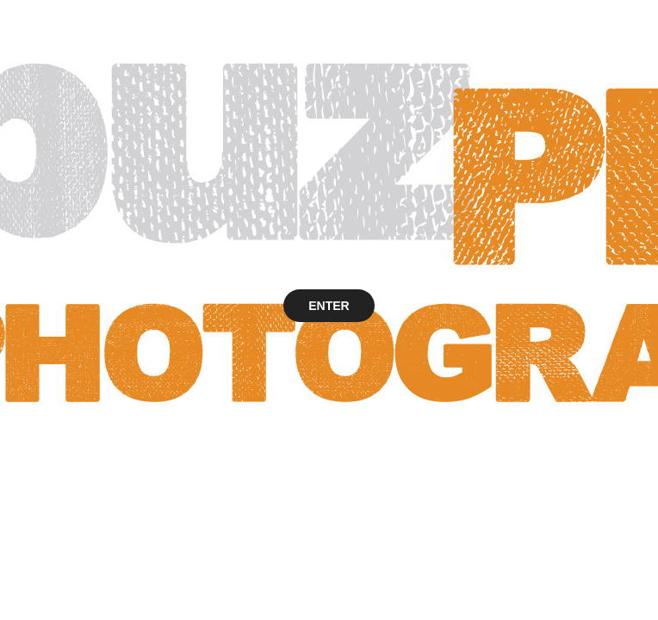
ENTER (328, 306)
